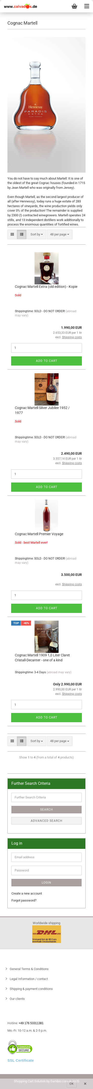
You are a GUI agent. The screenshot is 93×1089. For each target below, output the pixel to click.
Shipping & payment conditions (31, 989)
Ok (71, 1084)
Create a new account (26, 893)
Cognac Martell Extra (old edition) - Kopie (46, 287)
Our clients (17, 999)
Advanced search (46, 821)
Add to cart (46, 361)
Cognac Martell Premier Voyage (39, 534)
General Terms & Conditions (29, 969)
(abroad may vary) (59, 672)
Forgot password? (23, 900)
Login (46, 882)
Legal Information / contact (28, 979)
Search (46, 809)
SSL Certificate (20, 1060)
